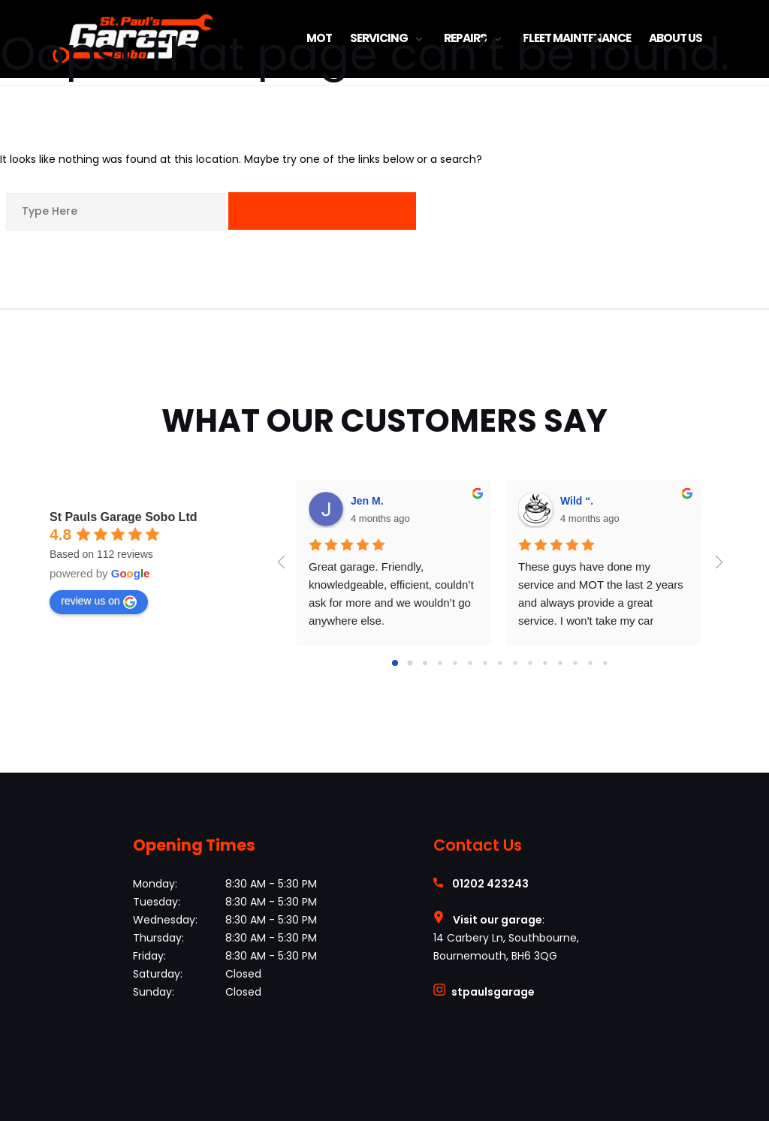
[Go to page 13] (590, 662)
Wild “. (576, 501)
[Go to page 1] (410, 662)
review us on (99, 601)
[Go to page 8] (515, 662)
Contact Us (477, 845)
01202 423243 (490, 883)
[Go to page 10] (545, 662)
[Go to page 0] (395, 663)
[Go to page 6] (485, 662)
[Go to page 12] (575, 662)
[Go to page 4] (455, 662)
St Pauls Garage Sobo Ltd (123, 517)
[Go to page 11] (560, 662)
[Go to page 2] (425, 663)
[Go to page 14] (605, 662)
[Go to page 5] (470, 662)
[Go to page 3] (440, 662)
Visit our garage (497, 919)
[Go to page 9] (530, 662)
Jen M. (367, 501)
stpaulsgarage (493, 991)
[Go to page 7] (500, 662)
